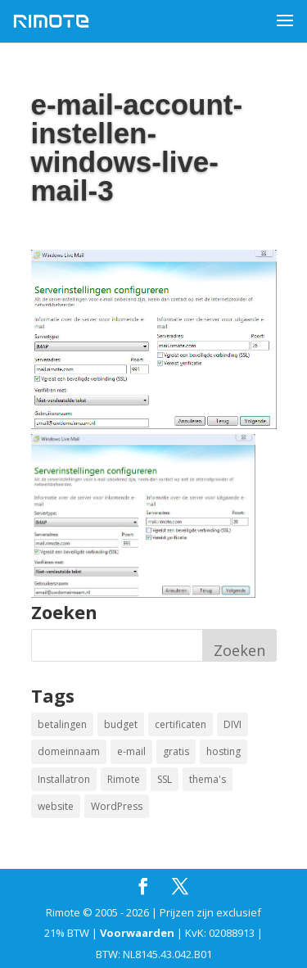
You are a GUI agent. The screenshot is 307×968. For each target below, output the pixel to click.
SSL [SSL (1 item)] (164, 779)
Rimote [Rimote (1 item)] (123, 779)
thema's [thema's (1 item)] (207, 779)
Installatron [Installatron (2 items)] (64, 779)
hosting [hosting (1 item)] (223, 751)
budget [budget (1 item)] (121, 724)
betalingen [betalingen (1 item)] (62, 724)
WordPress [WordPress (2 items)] (116, 806)
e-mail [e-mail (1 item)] (131, 751)
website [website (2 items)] (56, 806)
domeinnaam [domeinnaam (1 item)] (69, 751)
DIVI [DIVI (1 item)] (232, 724)
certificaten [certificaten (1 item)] (180, 724)
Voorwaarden (137, 932)
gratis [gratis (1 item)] (176, 751)
